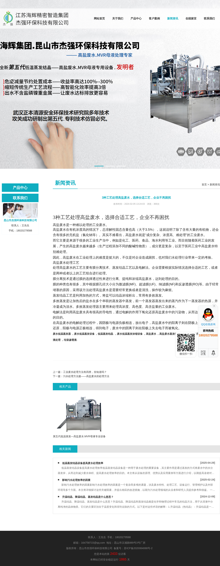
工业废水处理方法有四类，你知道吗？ (85, 371)
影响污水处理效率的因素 (76, 480)
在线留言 (191, 18)
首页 (204, 184)
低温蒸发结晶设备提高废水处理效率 (82, 463)
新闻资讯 (172, 18)
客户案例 (154, 18)
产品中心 (136, 18)
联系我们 (209, 18)
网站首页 (99, 18)
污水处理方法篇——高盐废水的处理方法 (86, 376)
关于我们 (117, 18)
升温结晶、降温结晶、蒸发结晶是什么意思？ (87, 496)
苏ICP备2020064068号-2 (138, 548)
